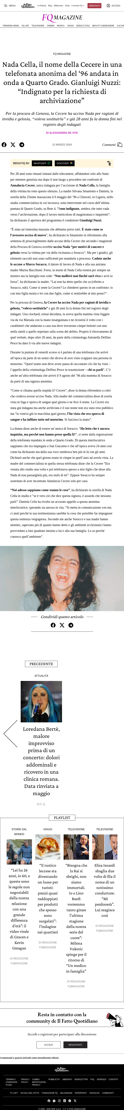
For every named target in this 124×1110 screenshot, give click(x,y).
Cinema (50, 26)
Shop (67, 6)
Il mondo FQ (78, 5)
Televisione (37, 26)
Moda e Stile (83, 26)
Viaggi (70, 26)
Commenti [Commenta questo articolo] (112, 144)
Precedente (41, 663)
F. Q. (43, 803)
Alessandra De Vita (63, 132)
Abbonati (94, 5)
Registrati (75, 1042)
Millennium (58, 6)
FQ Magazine (62, 54)
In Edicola (42, 6)
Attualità (41, 675)
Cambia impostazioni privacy (39, 1080)
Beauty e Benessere (103, 26)
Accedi (48, 1042)
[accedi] (113, 6)
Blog (50, 6)
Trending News (11, 26)
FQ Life (25, 26)
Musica (61, 26)
